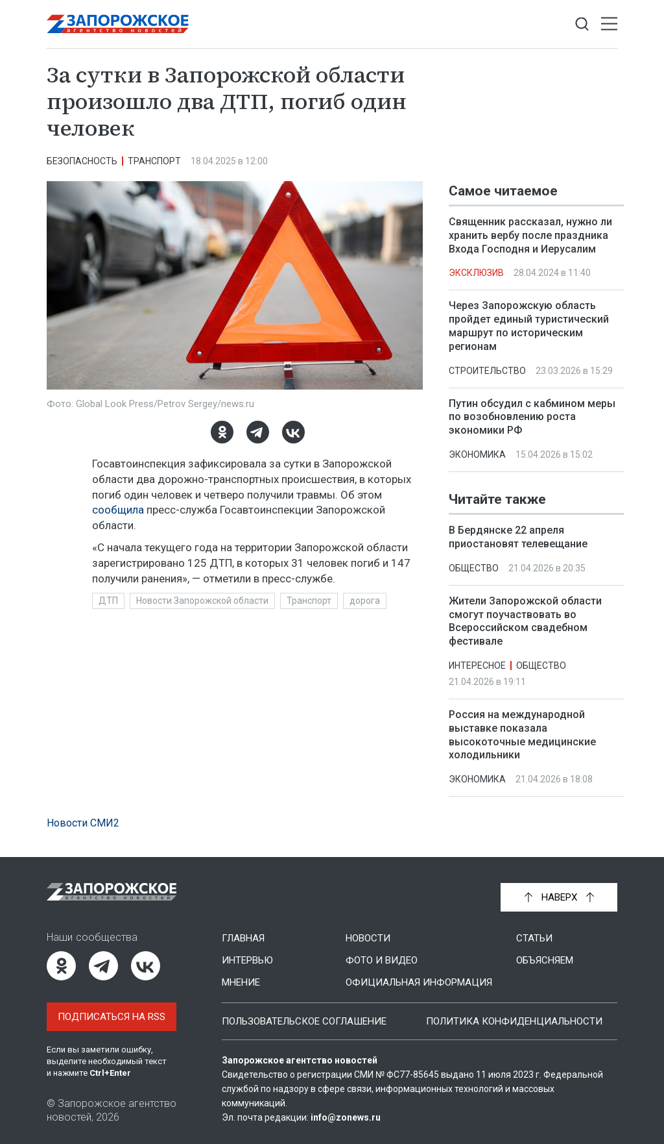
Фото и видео (382, 960)
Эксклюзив (476, 272)
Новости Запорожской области (202, 600)
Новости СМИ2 (83, 823)
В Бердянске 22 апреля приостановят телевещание (518, 537)
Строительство (487, 371)
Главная (243, 938)
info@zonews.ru (346, 1117)
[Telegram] (257, 432)
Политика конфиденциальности (514, 1021)
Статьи (534, 938)
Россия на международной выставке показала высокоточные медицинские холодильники (522, 734)
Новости (368, 938)
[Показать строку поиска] (582, 24)
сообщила (118, 509)
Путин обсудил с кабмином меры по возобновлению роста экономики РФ (532, 417)
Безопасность (82, 161)
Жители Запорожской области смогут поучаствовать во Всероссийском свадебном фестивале (525, 621)
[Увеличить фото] (235, 284)
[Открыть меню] (609, 24)
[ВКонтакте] (293, 432)
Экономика (477, 454)
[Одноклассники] (222, 432)
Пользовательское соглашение (304, 1021)
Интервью (247, 960)
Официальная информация (419, 982)
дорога (365, 600)
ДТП (108, 600)
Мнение (241, 982)
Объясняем (544, 960)
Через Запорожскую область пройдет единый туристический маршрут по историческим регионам (529, 325)
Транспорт (154, 161)
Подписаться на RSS (111, 1017)
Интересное (477, 665)
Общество (474, 568)
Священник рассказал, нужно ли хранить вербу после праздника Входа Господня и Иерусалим (530, 235)
